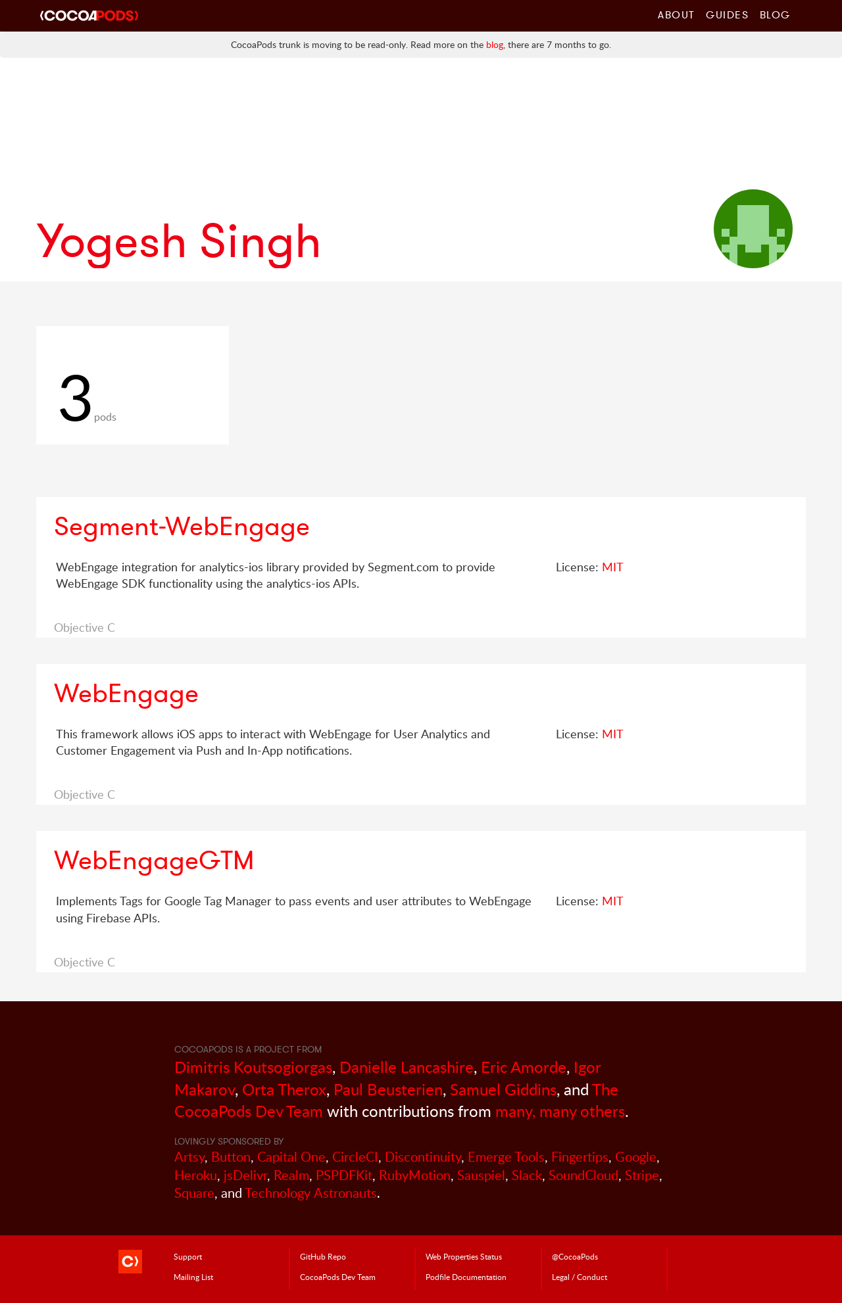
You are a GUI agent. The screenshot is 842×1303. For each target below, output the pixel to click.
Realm (291, 1175)
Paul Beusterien (388, 1089)
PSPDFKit (344, 1175)
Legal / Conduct (579, 1276)
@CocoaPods (575, 1256)
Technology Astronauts (311, 1193)
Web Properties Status (464, 1256)
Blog (775, 14)
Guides (727, 14)
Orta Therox (284, 1089)
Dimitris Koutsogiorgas (253, 1067)
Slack (527, 1175)
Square (194, 1193)
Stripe (642, 1175)
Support (188, 1256)
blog (494, 44)
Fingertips (579, 1157)
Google (635, 1157)
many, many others (560, 1111)
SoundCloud (583, 1175)
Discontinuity (423, 1157)
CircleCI (355, 1157)
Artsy (189, 1157)
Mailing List (193, 1276)
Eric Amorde (523, 1067)
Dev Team (338, 1276)
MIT (613, 567)
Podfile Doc (466, 1276)
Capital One (291, 1157)
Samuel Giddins (503, 1089)
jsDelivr (245, 1175)
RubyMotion (415, 1175)
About (676, 14)
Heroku (195, 1175)
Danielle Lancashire (406, 1067)
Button (231, 1157)
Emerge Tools (506, 1157)
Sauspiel (481, 1175)
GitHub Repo (323, 1256)
